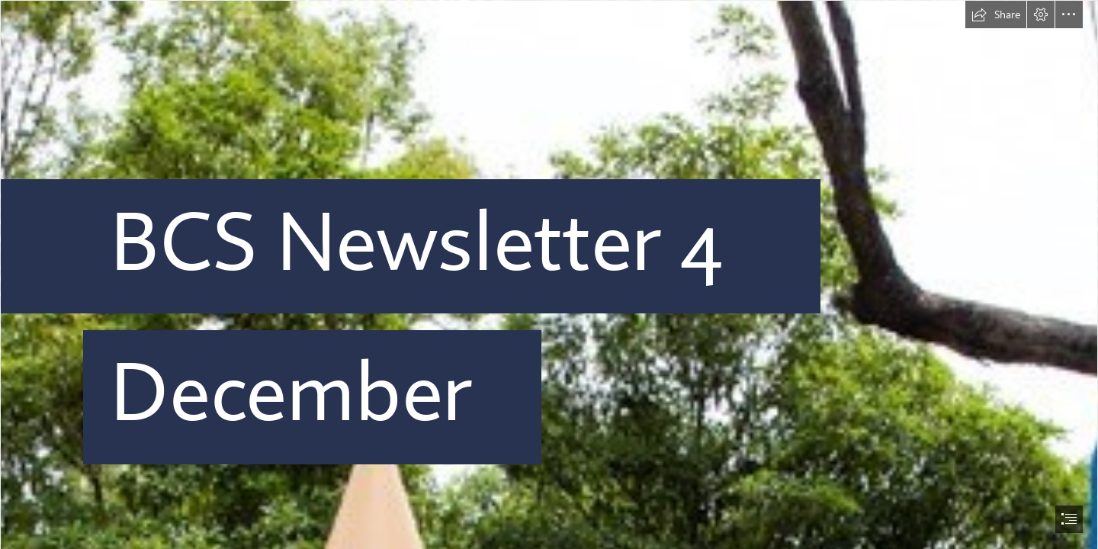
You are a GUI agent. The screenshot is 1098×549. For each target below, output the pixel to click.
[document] (549, 274)
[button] (995, 14)
